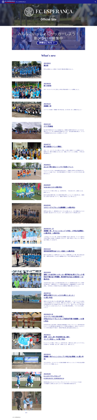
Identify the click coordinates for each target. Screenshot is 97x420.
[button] (95, 1)
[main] (48, 19)
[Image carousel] (26, 402)
